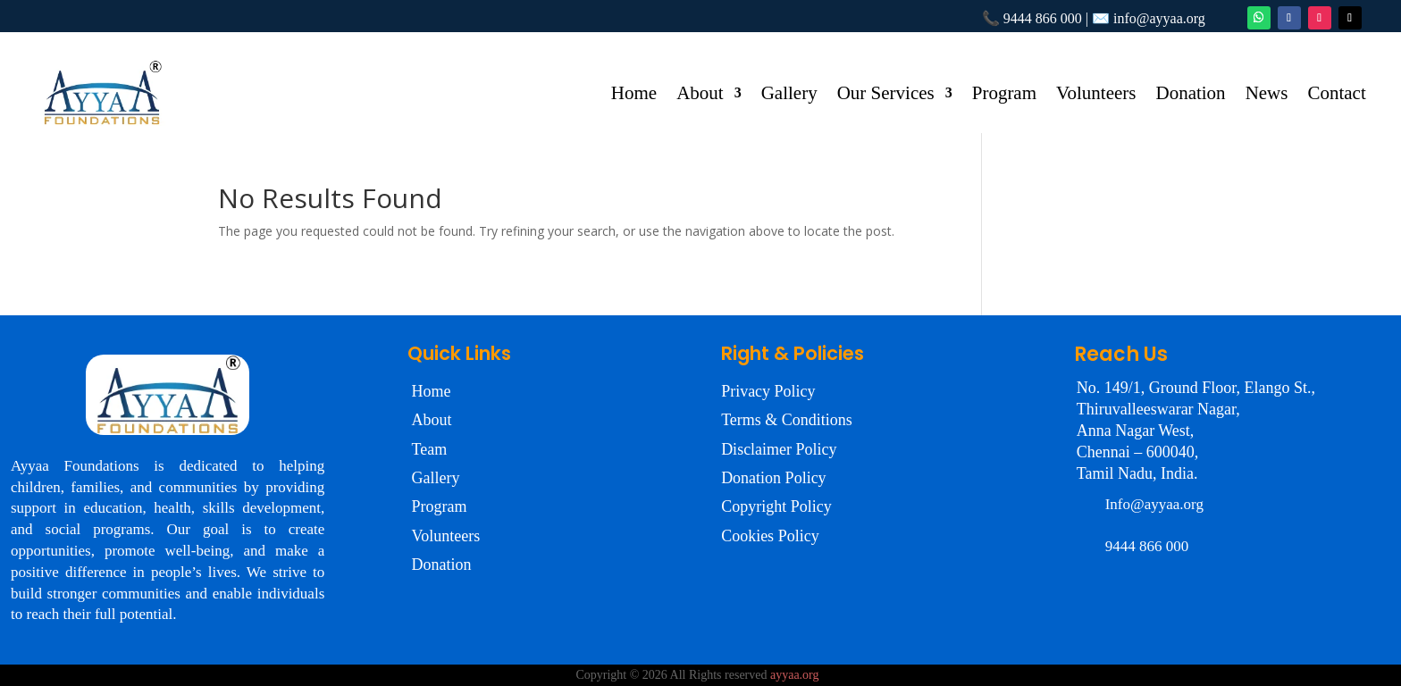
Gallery (789, 95)
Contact (1336, 95)
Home (634, 95)
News (1267, 95)
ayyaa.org (794, 675)
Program (1004, 95)
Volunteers (1096, 95)
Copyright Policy (776, 506)
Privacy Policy (768, 391)
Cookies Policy (770, 536)
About (700, 95)
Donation (1190, 95)
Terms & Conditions (786, 420)
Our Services (886, 95)
